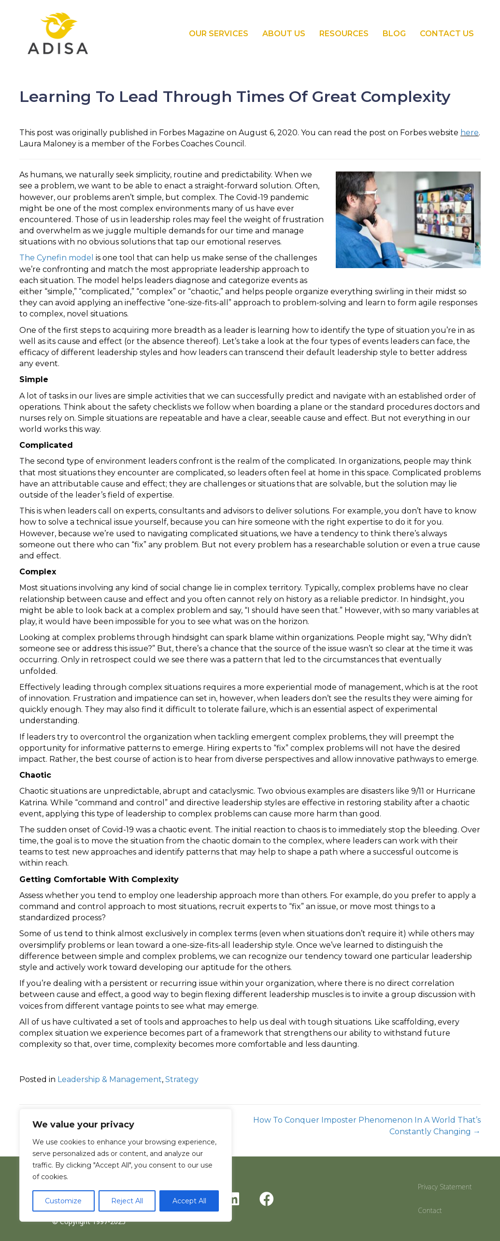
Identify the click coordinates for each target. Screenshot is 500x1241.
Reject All (127, 1201)
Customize (63, 1201)
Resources (344, 33)
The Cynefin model (56, 257)
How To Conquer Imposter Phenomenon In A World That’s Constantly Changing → (367, 1125)
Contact (430, 1210)
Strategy (182, 1079)
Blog (394, 33)
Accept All (189, 1201)
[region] (125, 1165)
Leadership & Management (109, 1079)
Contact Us (447, 33)
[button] (232, 1198)
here (469, 132)
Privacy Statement (445, 1186)
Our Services (218, 33)
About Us (283, 33)
